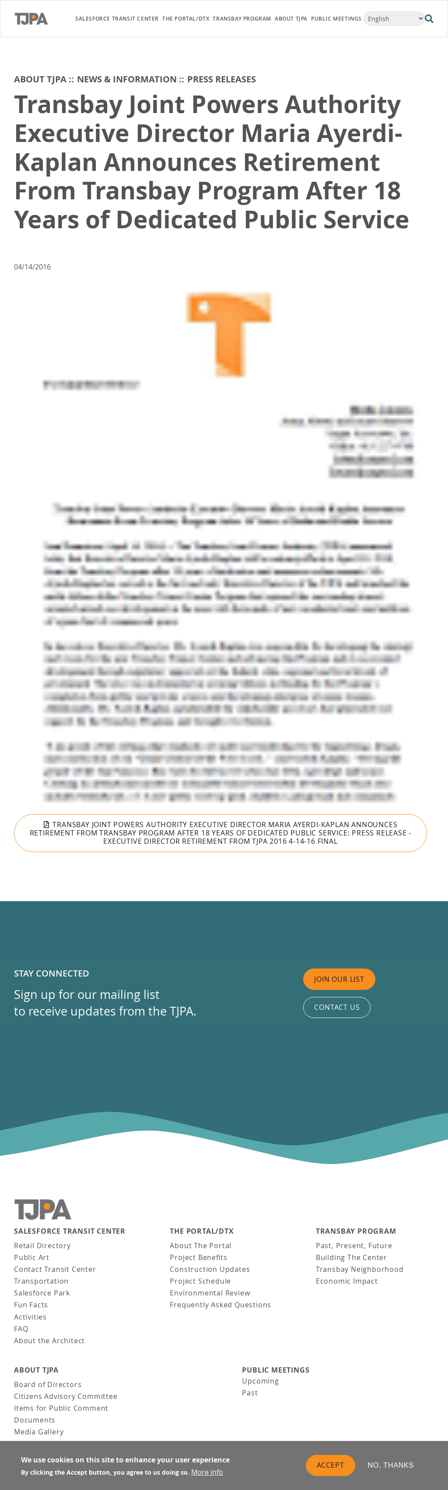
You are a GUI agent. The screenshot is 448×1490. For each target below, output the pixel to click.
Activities (30, 1317)
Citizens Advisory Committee (66, 1396)
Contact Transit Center (55, 1269)
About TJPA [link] (291, 18)
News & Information (127, 79)
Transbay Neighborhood (360, 1269)
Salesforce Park (42, 1293)
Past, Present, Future (354, 1245)
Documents (35, 1420)
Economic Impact (347, 1281)
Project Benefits (198, 1257)
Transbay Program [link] (242, 18)
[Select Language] (394, 18)
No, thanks (391, 1465)
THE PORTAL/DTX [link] (185, 18)
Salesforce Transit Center (70, 1231)
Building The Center (351, 1257)
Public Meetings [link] (336, 18)
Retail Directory (42, 1245)
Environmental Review (210, 1293)
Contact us (337, 1007)
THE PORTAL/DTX (202, 1231)
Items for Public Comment (61, 1408)
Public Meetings (275, 1370)
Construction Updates (210, 1269)
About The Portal (200, 1245)
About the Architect (49, 1340)
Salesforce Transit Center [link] (117, 18)
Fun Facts (31, 1305)
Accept (330, 1465)
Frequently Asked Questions (220, 1305)
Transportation (41, 1281)
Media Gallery (38, 1432)
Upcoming (260, 1381)
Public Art (31, 1257)
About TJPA (40, 79)
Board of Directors (47, 1384)
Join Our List (339, 979)
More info (207, 1472)
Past (250, 1393)
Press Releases (221, 79)
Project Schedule (200, 1281)
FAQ (21, 1329)
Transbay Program (356, 1231)
